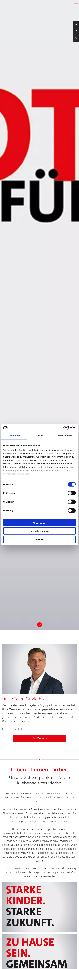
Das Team (38, 738)
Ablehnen (39, 539)
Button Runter (39, 622)
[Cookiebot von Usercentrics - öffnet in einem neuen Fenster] (63, 428)
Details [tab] (39, 435)
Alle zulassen (39, 523)
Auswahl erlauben (39, 531)
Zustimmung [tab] (14, 435)
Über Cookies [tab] (65, 435)
